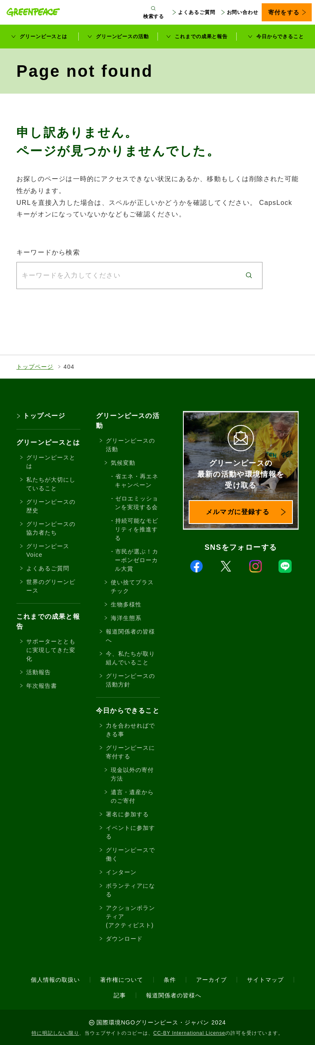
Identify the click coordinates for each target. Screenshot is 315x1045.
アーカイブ (211, 980)
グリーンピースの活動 (122, 36)
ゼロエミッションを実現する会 (136, 502)
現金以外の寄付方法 (132, 774)
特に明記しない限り (55, 1033)
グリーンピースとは (43, 36)
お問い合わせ (242, 12)
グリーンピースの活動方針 (130, 680)
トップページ (34, 366)
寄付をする (283, 12)
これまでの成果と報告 (201, 36)
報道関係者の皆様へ (130, 635)
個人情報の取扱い (55, 980)
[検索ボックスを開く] (154, 12)
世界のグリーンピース (50, 586)
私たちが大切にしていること (50, 483)
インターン (121, 872)
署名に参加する (127, 814)
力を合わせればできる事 (130, 729)
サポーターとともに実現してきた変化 (50, 650)
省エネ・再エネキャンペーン (136, 480)
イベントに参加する (130, 832)
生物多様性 (126, 604)
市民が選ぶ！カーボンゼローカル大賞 (136, 560)
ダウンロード (124, 938)
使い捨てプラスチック (132, 586)
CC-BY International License (189, 1033)
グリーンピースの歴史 (50, 506)
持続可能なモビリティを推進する (136, 529)
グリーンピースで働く (130, 854)
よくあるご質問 (196, 12)
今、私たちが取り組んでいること (130, 658)
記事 (120, 995)
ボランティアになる (130, 890)
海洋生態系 (126, 618)
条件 (170, 980)
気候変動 (123, 462)
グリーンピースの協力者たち (50, 528)
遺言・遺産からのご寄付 (132, 796)
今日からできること (280, 36)
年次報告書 (41, 685)
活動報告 (38, 672)
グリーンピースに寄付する (130, 752)
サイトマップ (265, 980)
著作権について (121, 980)
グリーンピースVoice (47, 550)
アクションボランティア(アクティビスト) (130, 916)
